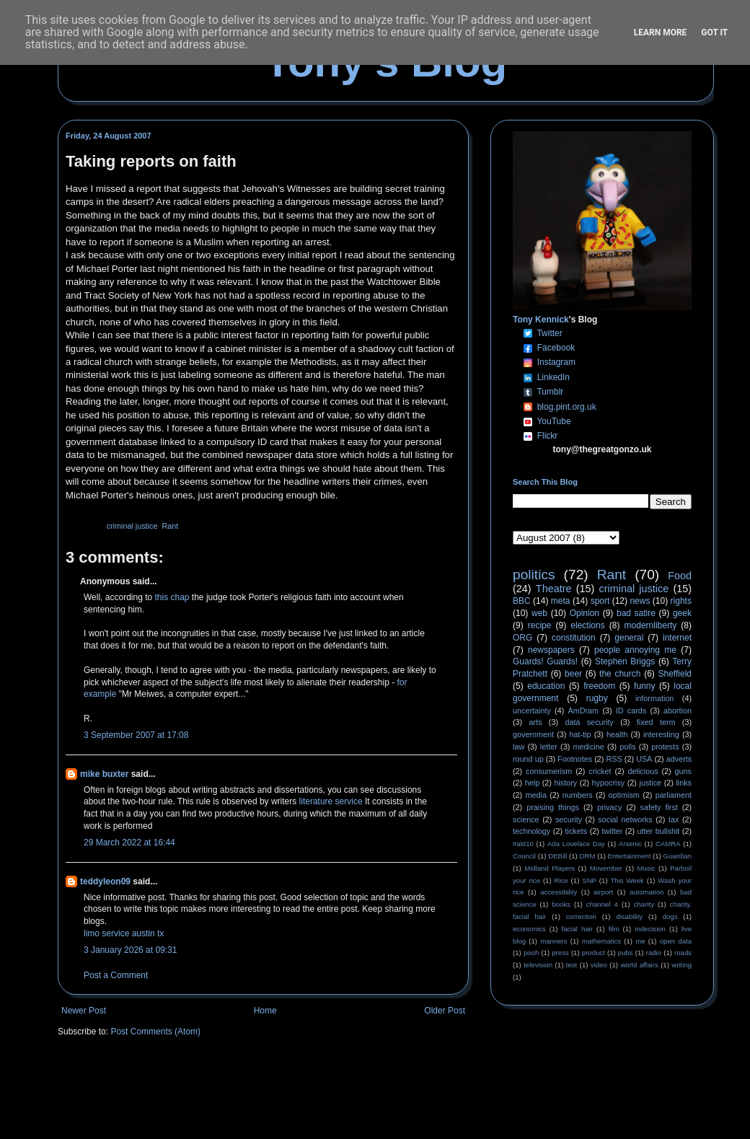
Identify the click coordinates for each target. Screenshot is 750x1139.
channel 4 (602, 904)
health (616, 734)
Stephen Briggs (625, 661)
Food (680, 575)
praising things (552, 807)
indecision (650, 929)
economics (529, 929)
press (560, 953)
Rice (561, 880)
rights (681, 601)
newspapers (551, 650)
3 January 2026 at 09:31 (130, 950)
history (565, 782)
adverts (679, 759)
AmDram (583, 710)
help (532, 782)
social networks (625, 819)
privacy (609, 807)
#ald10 (523, 844)
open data (676, 941)
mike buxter (104, 774)
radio (653, 953)
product (593, 953)
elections (587, 625)
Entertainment (629, 856)
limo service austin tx (124, 933)
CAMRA (668, 844)
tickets (576, 831)
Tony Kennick (541, 320)
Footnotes (574, 759)
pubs (625, 953)
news (640, 601)
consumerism (549, 771)
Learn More (660, 32)
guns (683, 771)
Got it (714, 32)
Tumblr (550, 392)
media (536, 795)
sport (600, 601)
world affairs (639, 965)
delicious (643, 771)
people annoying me (635, 650)
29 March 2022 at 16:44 (129, 842)
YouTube (553, 421)
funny (644, 686)
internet (677, 638)
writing (681, 965)
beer (573, 674)
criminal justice (132, 526)
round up (528, 759)
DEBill (557, 856)
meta (560, 601)
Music (647, 868)
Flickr (547, 436)
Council (524, 856)
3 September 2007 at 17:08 (136, 735)
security (568, 819)
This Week (626, 880)
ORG (522, 638)
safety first (659, 807)
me (640, 941)
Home (265, 1011)
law (518, 746)
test (571, 965)
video (599, 965)
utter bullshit (659, 831)
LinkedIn (553, 377)
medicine (588, 746)
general (628, 638)
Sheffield (674, 674)
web (539, 613)
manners (553, 941)
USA (644, 759)
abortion (677, 710)
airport (603, 892)
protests (665, 746)
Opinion (584, 613)
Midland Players (549, 868)
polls (627, 746)
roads (683, 953)
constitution (574, 638)
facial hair (577, 929)
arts (535, 722)
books (561, 904)
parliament (674, 795)
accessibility (558, 892)
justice (650, 782)
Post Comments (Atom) (155, 1031)
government (533, 734)
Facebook (556, 348)
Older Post (444, 1011)
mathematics (601, 941)
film (614, 929)
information (654, 698)
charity (644, 904)
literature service (331, 801)
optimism (624, 795)
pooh (531, 953)
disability (629, 916)
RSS (614, 759)
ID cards (631, 710)
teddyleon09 (105, 881)
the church (619, 674)
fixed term (656, 722)
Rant (170, 526)
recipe (540, 625)
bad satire (636, 613)
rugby (597, 698)
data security (589, 722)
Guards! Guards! (545, 661)
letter (548, 746)
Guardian (677, 856)
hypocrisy (608, 782)
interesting (661, 734)
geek (682, 613)
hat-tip (580, 734)
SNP (589, 880)
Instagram (556, 362)
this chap (172, 597)
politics (534, 574)
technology (531, 831)
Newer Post (83, 1011)
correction (581, 916)
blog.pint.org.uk (566, 407)
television (538, 965)
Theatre (554, 588)
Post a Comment (116, 975)
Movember (606, 868)
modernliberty (651, 625)
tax (674, 819)
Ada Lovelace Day (576, 844)
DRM (588, 856)
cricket (599, 771)
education (546, 686)
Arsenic (630, 844)
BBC (522, 601)
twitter (611, 831)
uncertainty (532, 710)
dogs (670, 916)
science (526, 819)
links (684, 782)
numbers (577, 795)
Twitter (549, 333)
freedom (599, 686)
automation (646, 892)
